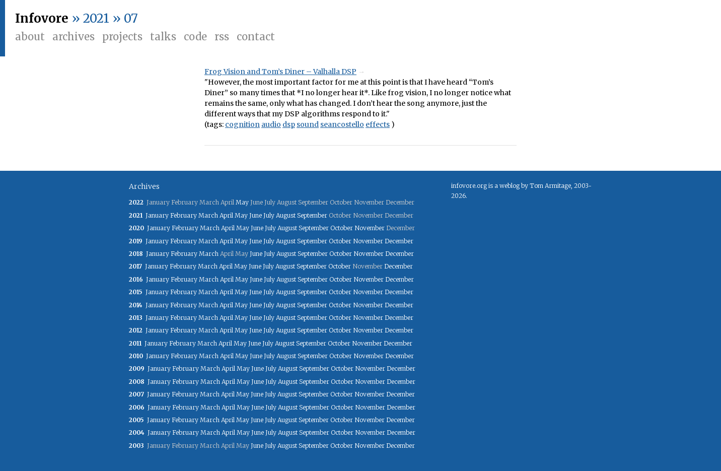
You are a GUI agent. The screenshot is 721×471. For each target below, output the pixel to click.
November (369, 228)
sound (308, 124)
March (208, 215)
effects (378, 124)
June (255, 215)
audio (271, 124)
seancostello (342, 124)
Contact (256, 36)
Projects (122, 36)
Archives (73, 36)
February (183, 215)
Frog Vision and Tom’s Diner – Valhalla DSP (280, 71)
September (312, 215)
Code (195, 36)
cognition (242, 124)
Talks (163, 36)
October (341, 228)
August (286, 215)
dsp (288, 124)
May (242, 202)
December (399, 241)
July (268, 215)
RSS (221, 36)
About (30, 36)
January (157, 215)
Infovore (41, 18)
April (226, 215)
